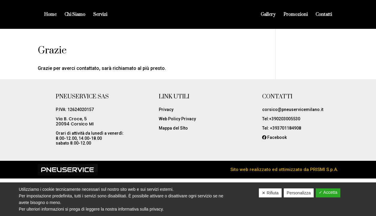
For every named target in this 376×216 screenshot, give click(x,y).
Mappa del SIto (173, 128)
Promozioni (295, 15)
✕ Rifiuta (270, 192)
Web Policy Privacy (177, 118)
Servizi (100, 15)
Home (50, 15)
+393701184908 (285, 128)
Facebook (277, 137)
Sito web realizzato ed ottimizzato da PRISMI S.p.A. (284, 169)
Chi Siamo (74, 15)
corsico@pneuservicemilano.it (292, 109)
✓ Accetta (328, 192)
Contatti (323, 15)
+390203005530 (284, 118)
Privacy (166, 109)
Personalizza (299, 192)
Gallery (268, 15)
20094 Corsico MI (75, 124)
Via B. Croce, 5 (71, 119)
